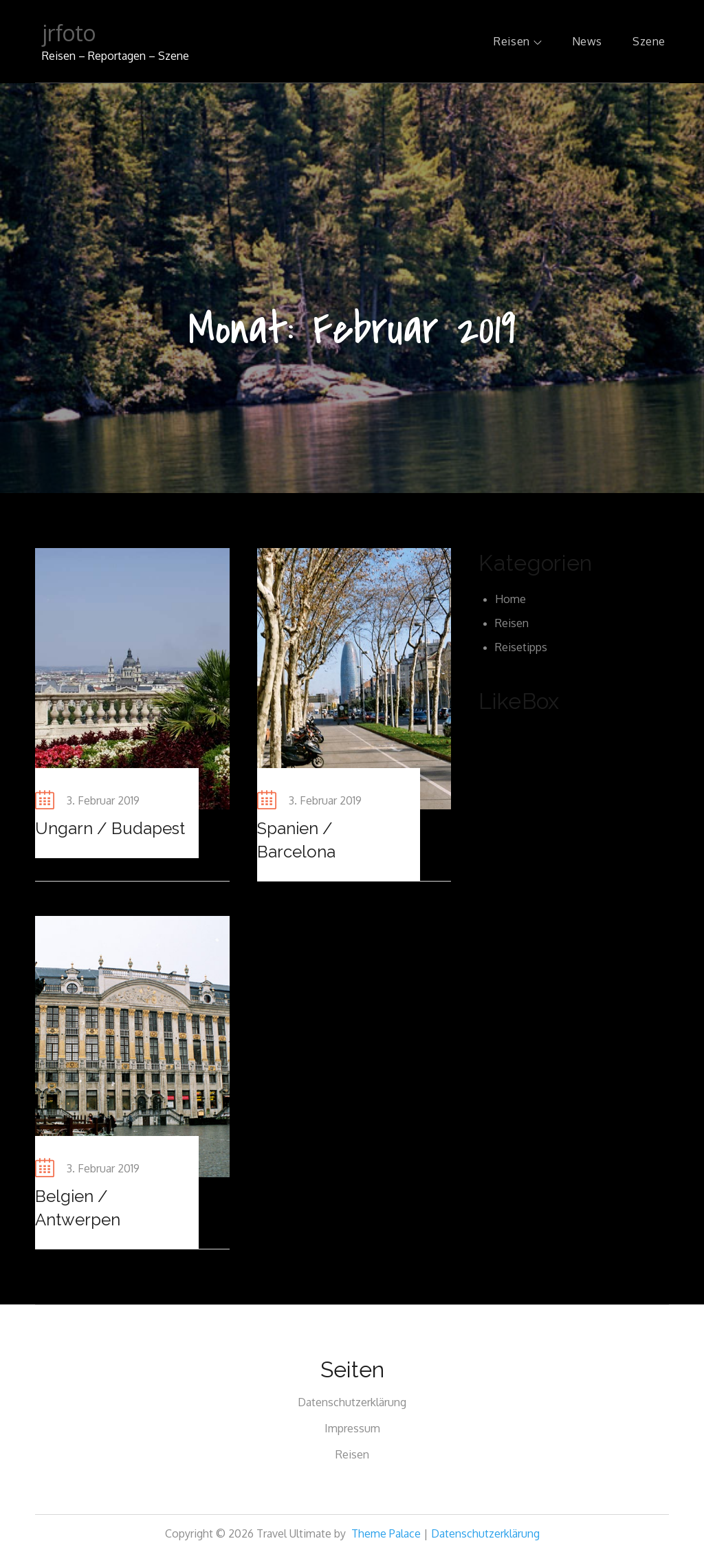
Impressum (352, 1428)
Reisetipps (521, 647)
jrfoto (69, 33)
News (587, 41)
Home (510, 599)
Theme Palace (386, 1533)
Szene (649, 41)
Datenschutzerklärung (352, 1402)
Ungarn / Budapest (110, 828)
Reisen (517, 41)
